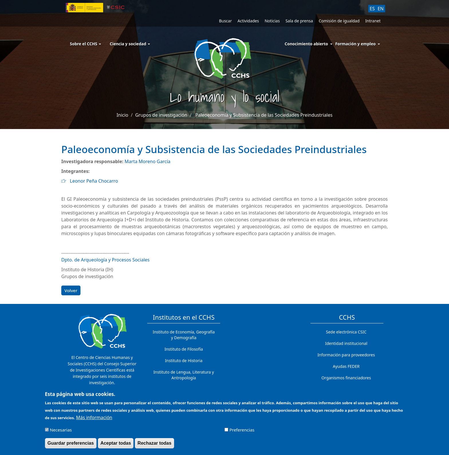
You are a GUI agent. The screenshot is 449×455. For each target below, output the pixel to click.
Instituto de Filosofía (183, 349)
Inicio (122, 115)
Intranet (373, 21)
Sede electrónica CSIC (346, 332)
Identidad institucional (346, 343)
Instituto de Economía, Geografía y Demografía (184, 334)
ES (372, 8)
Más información (94, 420)
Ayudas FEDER (346, 366)
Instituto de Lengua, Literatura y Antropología (183, 374)
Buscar (225, 21)
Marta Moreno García (147, 161)
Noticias (272, 21)
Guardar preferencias (71, 446)
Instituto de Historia (183, 360)
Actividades (248, 21)
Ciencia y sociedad (130, 43)
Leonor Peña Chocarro (94, 181)
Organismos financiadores (346, 377)
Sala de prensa (299, 21)
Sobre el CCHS (85, 43)
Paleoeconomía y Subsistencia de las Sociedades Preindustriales (263, 115)
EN (381, 8)
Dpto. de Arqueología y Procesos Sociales (105, 260)
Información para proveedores (346, 355)
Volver (70, 290)
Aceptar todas (116, 446)
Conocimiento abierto (306, 43)
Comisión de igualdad (339, 21)
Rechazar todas (154, 446)
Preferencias (241, 433)
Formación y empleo (355, 43)
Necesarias (61, 433)
